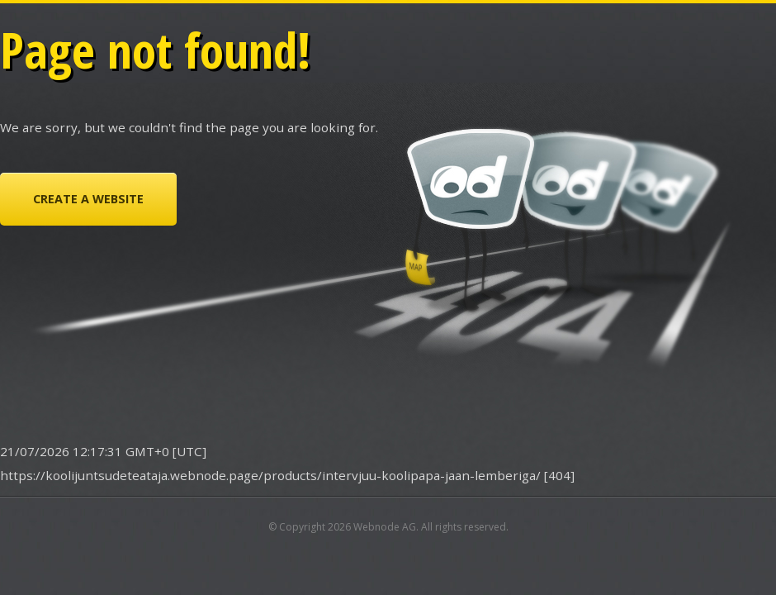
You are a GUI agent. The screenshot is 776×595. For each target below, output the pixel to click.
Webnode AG (384, 527)
